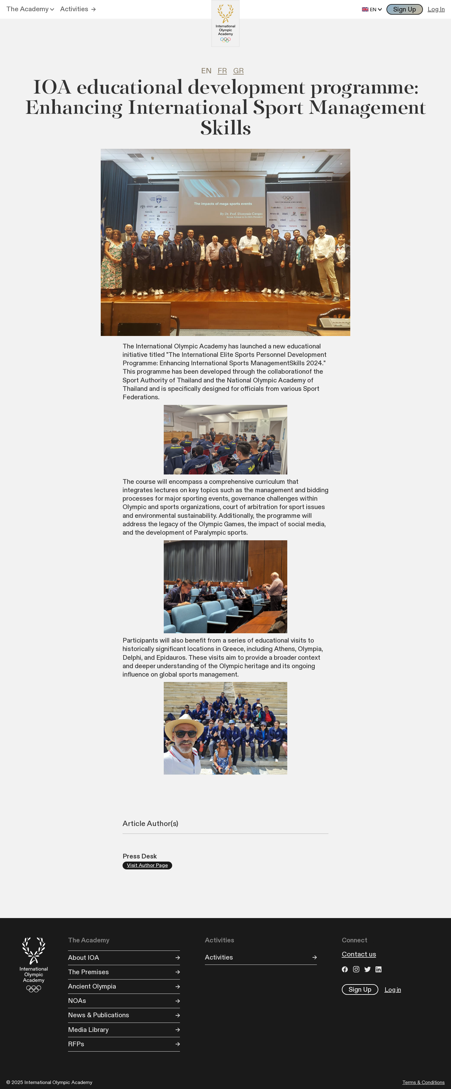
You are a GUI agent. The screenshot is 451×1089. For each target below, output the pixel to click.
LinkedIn (380, 969)
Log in (393, 990)
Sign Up (404, 9)
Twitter (368, 969)
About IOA (83, 958)
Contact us (359, 954)
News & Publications (98, 1015)
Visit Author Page (147, 865)
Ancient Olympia (92, 986)
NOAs (77, 1001)
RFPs (76, 1044)
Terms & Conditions (423, 1083)
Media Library (88, 1030)
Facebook (346, 969)
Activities (74, 9)
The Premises (88, 972)
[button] (30, 9)
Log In (436, 9)
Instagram (357, 969)
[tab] (209, 71)
